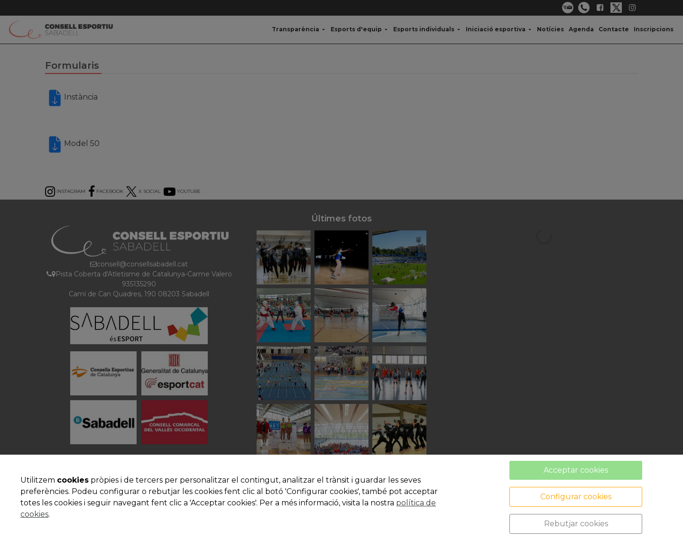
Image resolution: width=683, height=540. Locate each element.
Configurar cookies (575, 496)
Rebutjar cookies (576, 523)
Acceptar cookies (576, 470)
